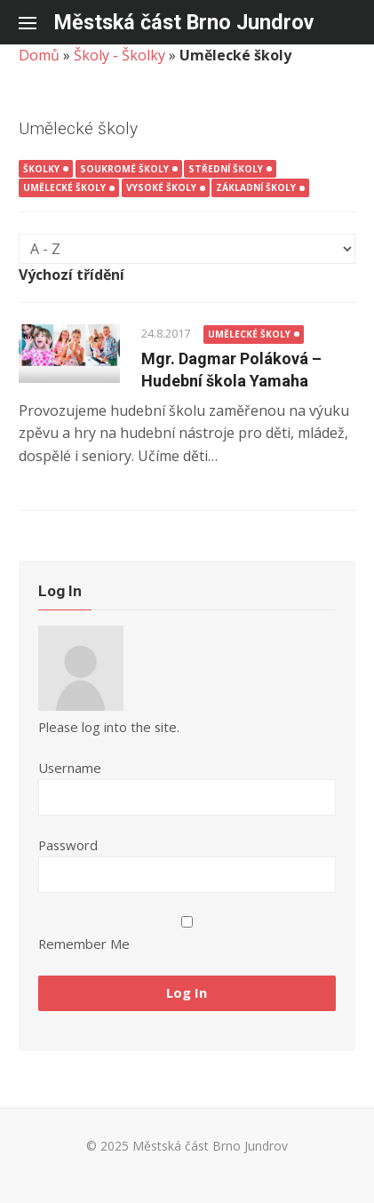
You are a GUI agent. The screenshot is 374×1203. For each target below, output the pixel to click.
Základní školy (256, 187)
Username (69, 768)
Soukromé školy (124, 169)
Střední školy (225, 169)
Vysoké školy (161, 187)
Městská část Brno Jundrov (184, 22)
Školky (41, 169)
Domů (39, 55)
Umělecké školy (64, 187)
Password (68, 845)
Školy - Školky (119, 55)
